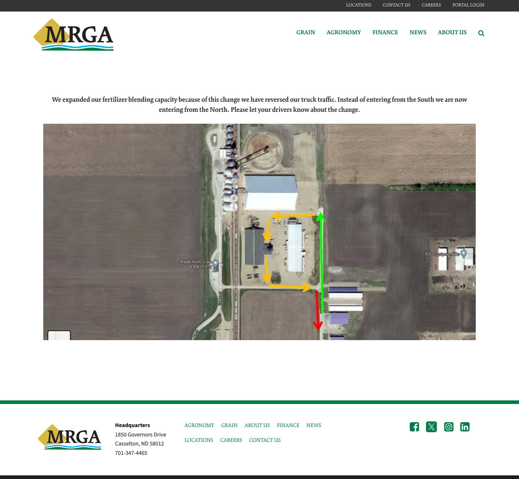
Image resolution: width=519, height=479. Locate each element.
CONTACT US (264, 440)
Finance (385, 33)
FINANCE (288, 426)
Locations (358, 5)
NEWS (313, 426)
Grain (305, 33)
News (417, 33)
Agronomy (344, 33)
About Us (452, 33)
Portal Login (468, 5)
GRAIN (229, 426)
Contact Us (396, 5)
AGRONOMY (199, 426)
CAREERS (231, 440)
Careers (431, 5)
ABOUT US (257, 426)
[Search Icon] (481, 33)
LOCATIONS (199, 440)
